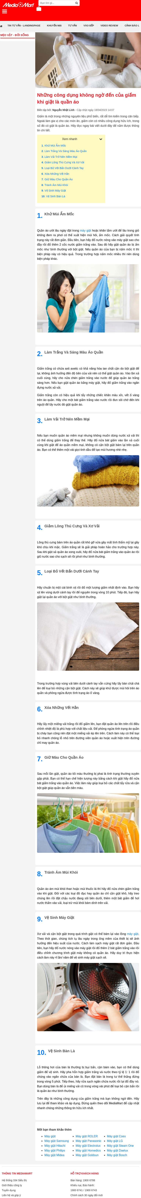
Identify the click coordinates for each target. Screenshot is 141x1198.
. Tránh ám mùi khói (54, 185)
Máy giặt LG (115, 1140)
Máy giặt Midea (54, 1155)
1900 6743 (91, 1190)
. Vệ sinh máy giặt (53, 190)
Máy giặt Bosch (117, 1155)
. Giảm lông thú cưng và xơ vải (62, 162)
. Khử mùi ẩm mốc (53, 145)
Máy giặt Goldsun (87, 1155)
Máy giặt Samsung (56, 1140)
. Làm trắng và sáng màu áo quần (64, 151)
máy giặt (85, 230)
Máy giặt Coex (116, 1136)
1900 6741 (76, 1190)
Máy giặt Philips (54, 1150)
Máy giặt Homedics (88, 1150)
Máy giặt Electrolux (88, 1145)
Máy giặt (50, 1136)
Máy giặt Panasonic (88, 1140)
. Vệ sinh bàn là (53, 196)
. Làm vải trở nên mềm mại (59, 156)
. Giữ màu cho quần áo (57, 179)
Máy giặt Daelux (117, 1150)
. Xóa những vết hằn (55, 173)
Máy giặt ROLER (87, 1136)
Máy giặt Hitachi (54, 1145)
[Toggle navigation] (4, 11)
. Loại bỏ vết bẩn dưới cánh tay (62, 168)
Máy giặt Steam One (120, 1145)
